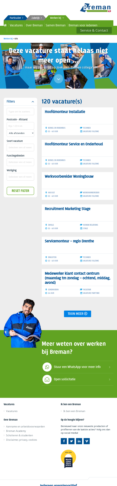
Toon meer (77, 308)
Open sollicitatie (58, 374)
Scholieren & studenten (19, 430)
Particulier (16, 18)
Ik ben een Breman (74, 405)
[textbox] (20, 142)
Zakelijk (37, 18)
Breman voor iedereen (64, 24)
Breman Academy (16, 425)
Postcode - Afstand (17, 114)
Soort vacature (15, 135)
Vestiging (12, 165)
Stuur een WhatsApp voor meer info (71, 361)
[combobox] (20, 142)
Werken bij (57, 18)
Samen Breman (44, 24)
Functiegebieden (15, 150)
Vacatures (14, 24)
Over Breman (28, 24)
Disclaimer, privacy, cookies (21, 434)
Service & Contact (97, 24)
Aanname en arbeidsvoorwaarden (25, 421)
